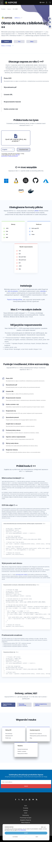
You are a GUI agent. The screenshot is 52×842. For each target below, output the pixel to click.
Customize (15, 836)
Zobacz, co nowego (6, 45)
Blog (31, 738)
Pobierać (6, 41)
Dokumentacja (8, 733)
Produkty (25, 808)
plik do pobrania (13, 291)
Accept (26, 833)
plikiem (36, 210)
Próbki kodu (8, 738)
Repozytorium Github (22, 753)
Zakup (31, 41)
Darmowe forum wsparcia (36, 733)
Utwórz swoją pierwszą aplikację (41, 704)
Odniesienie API (9, 735)
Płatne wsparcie (25, 822)
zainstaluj (43, 291)
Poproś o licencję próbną (14, 299)
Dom (25, 805)
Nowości (25, 810)
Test (19, 41)
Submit (26, 786)
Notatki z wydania (22, 751)
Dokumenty (25, 815)
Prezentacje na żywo (25, 817)
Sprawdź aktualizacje (23, 749)
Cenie (25, 813)
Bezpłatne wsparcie (25, 820)
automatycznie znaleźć (21, 574)
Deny (37, 836)
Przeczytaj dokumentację (22, 704)
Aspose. (9, 9)
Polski (42, 2)
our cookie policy (22, 830)
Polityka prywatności (13, 156)
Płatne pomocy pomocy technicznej (38, 735)
